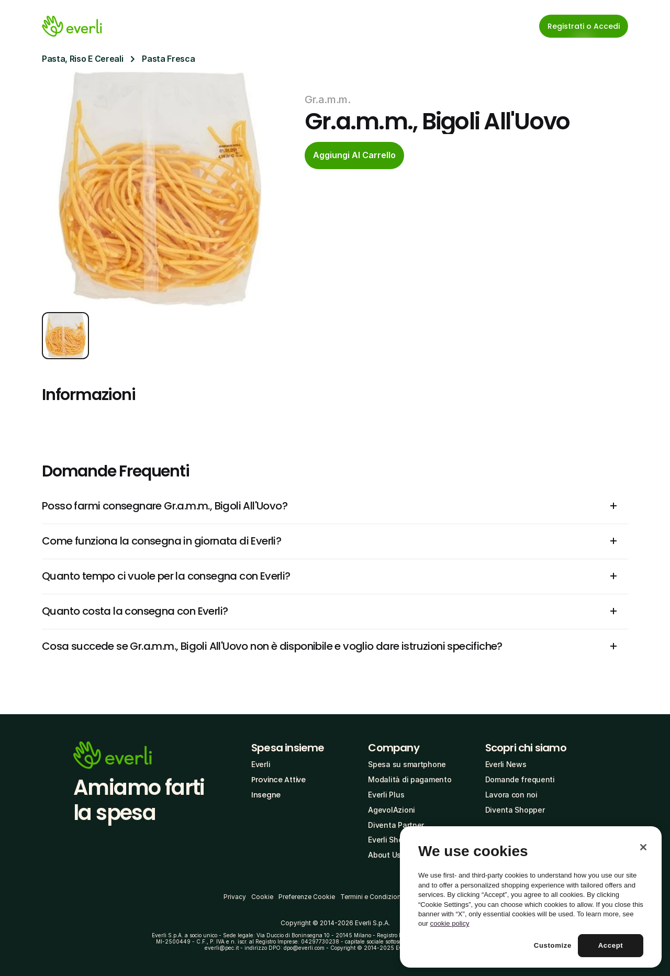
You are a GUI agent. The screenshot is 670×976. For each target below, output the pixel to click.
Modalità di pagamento (409, 779)
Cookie (262, 897)
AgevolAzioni (391, 809)
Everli (260, 764)
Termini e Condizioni (371, 897)
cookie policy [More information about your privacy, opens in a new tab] (450, 923)
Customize (553, 945)
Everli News (506, 764)
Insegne (266, 795)
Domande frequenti (520, 779)
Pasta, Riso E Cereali (82, 58)
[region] (531, 897)
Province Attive (278, 779)
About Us (384, 854)
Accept (610, 945)
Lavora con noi (511, 794)
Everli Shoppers (395, 839)
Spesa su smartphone (407, 764)
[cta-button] (354, 155)
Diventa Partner (396, 824)
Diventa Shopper (515, 809)
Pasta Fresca (168, 58)
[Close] (643, 847)
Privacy (235, 897)
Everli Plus (386, 794)
